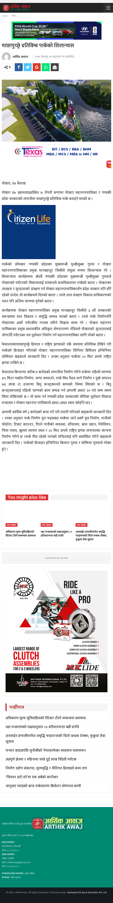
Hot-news (11, 525)
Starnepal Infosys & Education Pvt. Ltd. (87, 892)
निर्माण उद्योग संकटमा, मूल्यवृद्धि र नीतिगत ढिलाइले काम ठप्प (46, 768)
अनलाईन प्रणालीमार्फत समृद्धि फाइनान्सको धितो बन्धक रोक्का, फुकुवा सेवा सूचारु (55, 739)
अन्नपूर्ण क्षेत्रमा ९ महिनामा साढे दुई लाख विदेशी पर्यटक (41, 759)
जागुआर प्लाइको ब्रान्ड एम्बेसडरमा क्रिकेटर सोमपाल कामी (43, 786)
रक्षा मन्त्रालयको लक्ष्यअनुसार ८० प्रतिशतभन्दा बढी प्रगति (42, 727)
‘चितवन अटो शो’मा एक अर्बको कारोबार (32, 777)
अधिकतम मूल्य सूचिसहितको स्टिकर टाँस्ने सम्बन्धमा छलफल (46, 718)
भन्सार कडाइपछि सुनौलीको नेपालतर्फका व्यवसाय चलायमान (46, 750)
